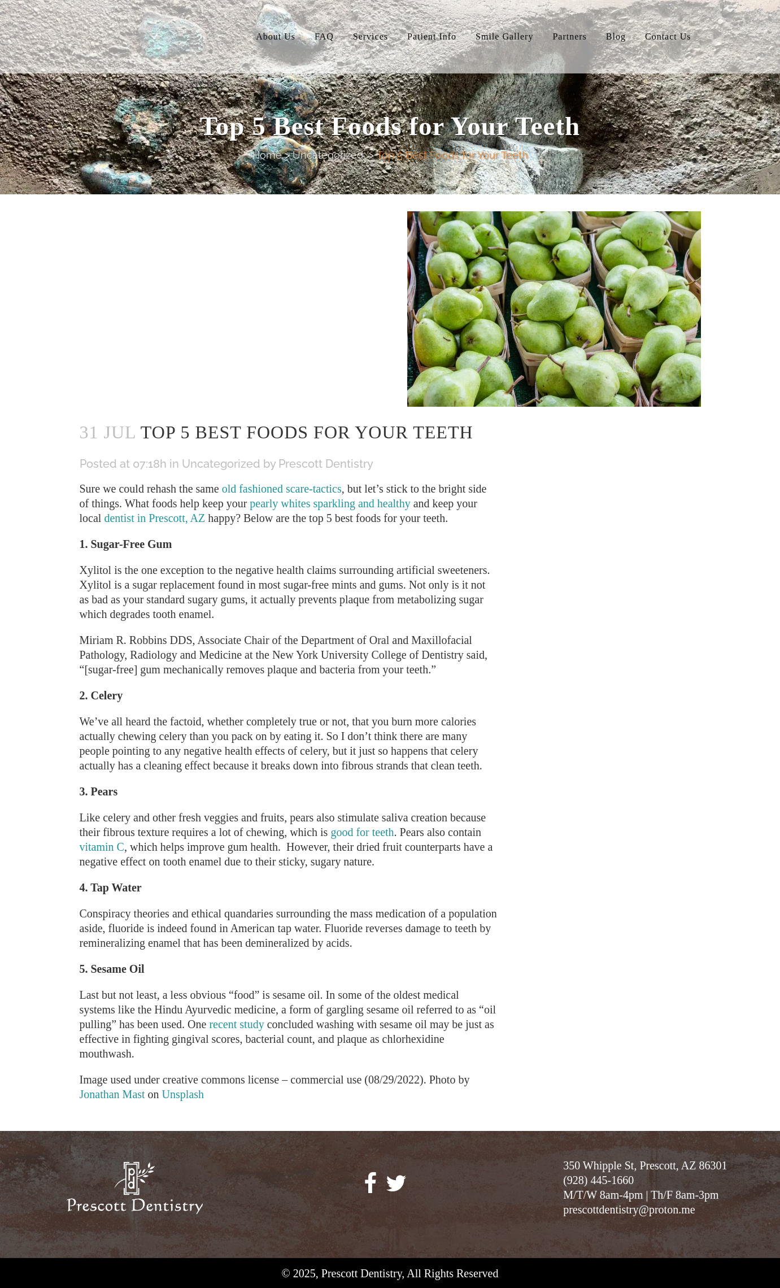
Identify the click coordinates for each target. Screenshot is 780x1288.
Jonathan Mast (112, 1094)
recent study (236, 1024)
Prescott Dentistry (325, 464)
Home (267, 155)
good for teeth (362, 832)
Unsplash (183, 1094)
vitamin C (102, 847)
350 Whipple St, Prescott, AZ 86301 (645, 1165)
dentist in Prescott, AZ (154, 518)
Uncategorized (328, 155)
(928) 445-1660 (598, 1180)
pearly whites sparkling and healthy (330, 503)
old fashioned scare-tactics (282, 488)
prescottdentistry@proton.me (629, 1209)
